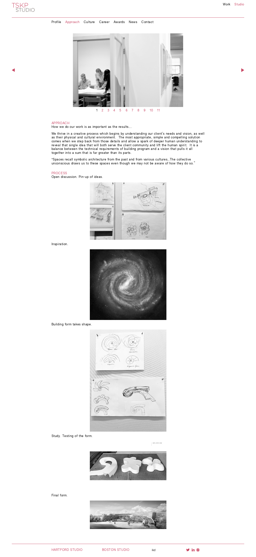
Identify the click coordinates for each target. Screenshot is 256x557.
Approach (72, 22)
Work (226, 4)
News (133, 22)
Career (104, 22)
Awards (119, 22)
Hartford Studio (67, 550)
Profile (56, 22)
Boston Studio (116, 550)
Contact (147, 22)
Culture (89, 22)
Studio (239, 4)
